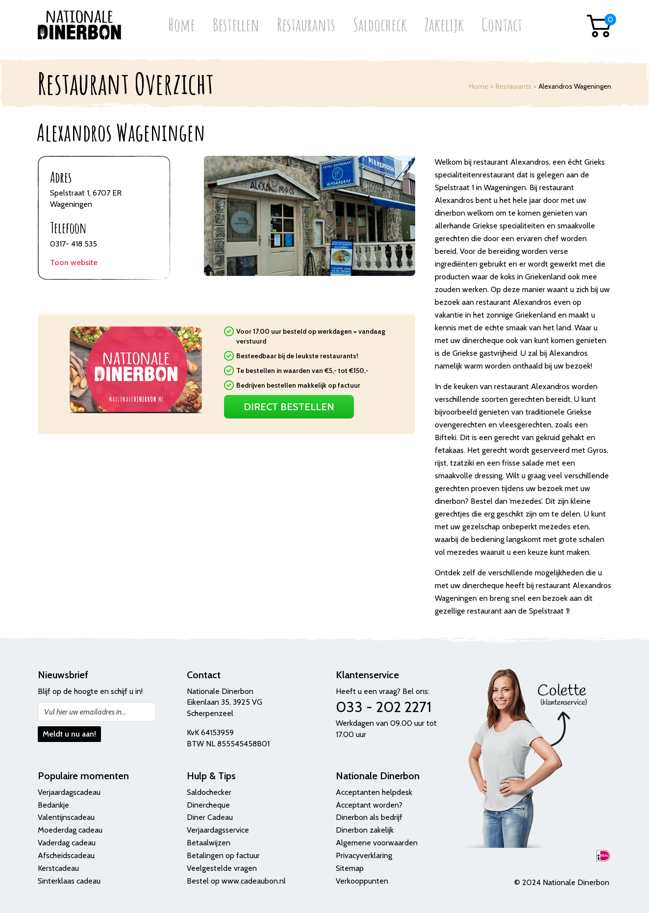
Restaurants (306, 26)
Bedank (50, 805)
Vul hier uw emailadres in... (85, 711)
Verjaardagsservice (218, 830)
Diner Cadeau (210, 817)
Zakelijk (444, 26)
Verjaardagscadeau (69, 792)
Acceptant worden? (369, 805)
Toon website (74, 262)
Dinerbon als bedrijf (369, 817)
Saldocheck (380, 26)
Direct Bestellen (289, 407)
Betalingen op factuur (223, 855)
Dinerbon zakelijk (365, 830)
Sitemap (350, 868)
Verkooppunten (362, 881)
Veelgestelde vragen (222, 868)
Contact (501, 26)
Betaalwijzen (208, 842)
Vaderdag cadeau (67, 842)
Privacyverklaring (364, 855)
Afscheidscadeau (66, 855)
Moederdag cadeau (70, 830)
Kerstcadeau (58, 868)
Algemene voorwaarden (377, 842)
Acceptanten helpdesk (374, 792)
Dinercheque (208, 805)
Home (181, 26)
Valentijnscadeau (66, 817)
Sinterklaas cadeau (69, 881)
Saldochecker (209, 792)
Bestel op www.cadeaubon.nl (236, 881)
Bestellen (236, 26)
